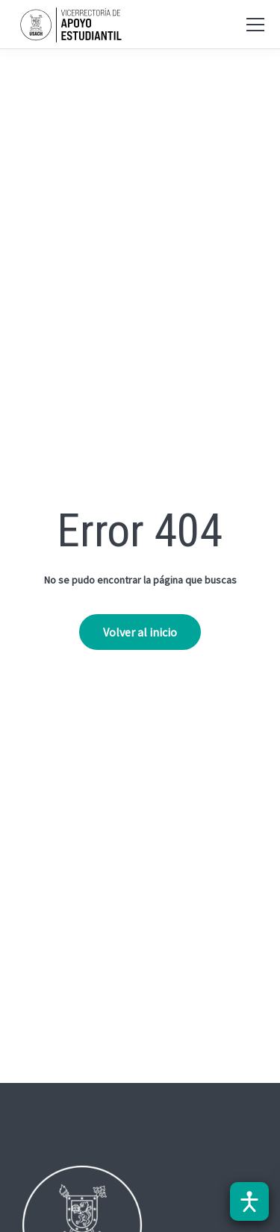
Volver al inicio (140, 632)
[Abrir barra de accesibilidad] (249, 1201)
